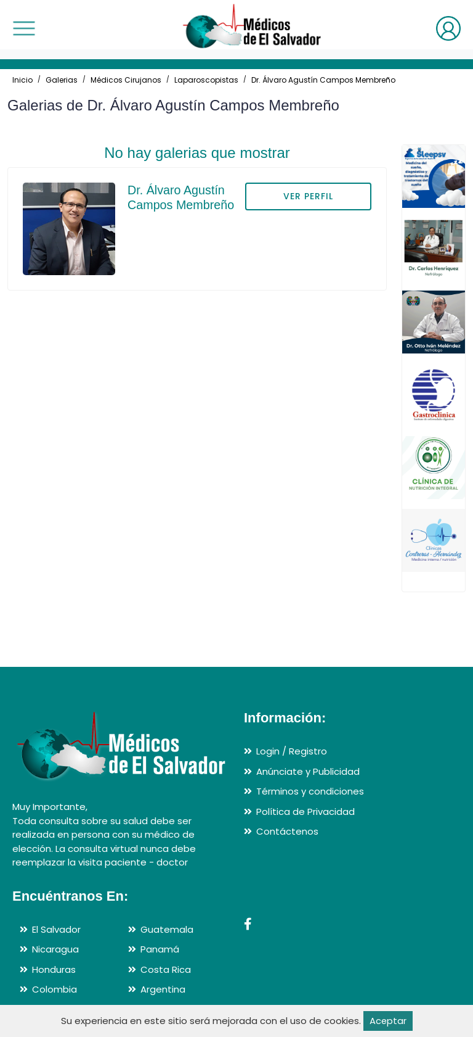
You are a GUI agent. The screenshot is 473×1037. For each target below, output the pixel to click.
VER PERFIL (308, 196)
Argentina (162, 989)
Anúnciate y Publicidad (308, 771)
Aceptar (387, 1020)
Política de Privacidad (305, 811)
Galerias (62, 80)
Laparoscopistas (206, 80)
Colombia (54, 989)
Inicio (22, 80)
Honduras (54, 969)
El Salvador (56, 929)
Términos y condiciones (310, 791)
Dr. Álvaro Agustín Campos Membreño (323, 80)
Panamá (159, 949)
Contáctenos (287, 831)
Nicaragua (55, 949)
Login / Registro (291, 751)
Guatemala (166, 929)
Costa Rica (165, 969)
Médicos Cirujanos (126, 80)
